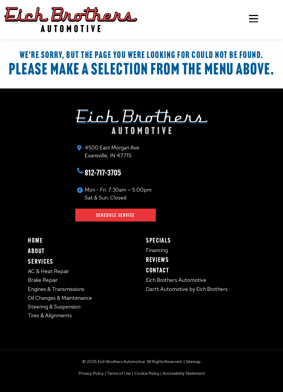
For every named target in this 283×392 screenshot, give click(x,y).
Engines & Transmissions (56, 289)
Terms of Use (119, 373)
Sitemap (193, 361)
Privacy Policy (91, 373)
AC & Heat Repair (48, 271)
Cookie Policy (146, 373)
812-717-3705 (103, 172)
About (36, 251)
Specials (158, 240)
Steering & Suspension (54, 306)
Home (35, 240)
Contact (158, 270)
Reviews (157, 259)
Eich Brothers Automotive (176, 280)
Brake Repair (43, 280)
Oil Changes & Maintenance (60, 297)
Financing (157, 250)
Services (40, 261)
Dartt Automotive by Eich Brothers (187, 289)
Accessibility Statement (184, 373)
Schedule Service (115, 215)
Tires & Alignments (50, 315)
